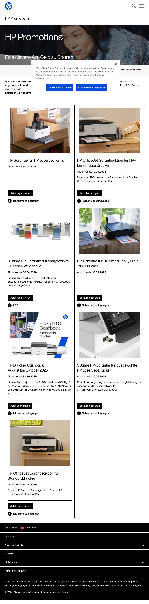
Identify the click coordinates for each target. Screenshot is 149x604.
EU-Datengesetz (134, 585)
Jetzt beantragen (89, 193)
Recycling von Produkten (29, 581)
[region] (75, 78)
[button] (74, 536)
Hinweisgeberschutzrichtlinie (108, 585)
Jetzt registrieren (20, 193)
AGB (15, 305)
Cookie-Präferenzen (90, 581)
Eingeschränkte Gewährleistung (74, 585)
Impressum (48, 585)
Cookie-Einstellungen (60, 87)
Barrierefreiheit (53, 581)
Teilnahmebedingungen (26, 200)
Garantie (35, 585)
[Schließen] (115, 64)
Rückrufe (9, 581)
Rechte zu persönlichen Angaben (120, 581)
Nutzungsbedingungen (16, 585)
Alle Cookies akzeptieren (91, 87)
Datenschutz (70, 581)
